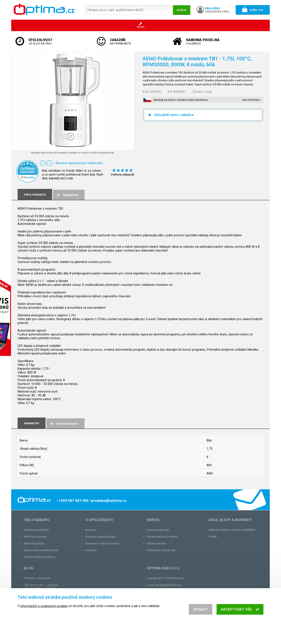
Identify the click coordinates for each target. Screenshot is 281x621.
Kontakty (91, 550)
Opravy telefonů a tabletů (162, 536)
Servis (153, 520)
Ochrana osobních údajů (100, 536)
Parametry (67, 195)
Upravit (200, 611)
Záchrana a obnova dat (161, 550)
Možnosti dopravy (35, 536)
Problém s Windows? (37, 578)
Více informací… (252, 99)
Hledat (181, 10)
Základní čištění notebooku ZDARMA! (231, 529)
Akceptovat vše (240, 611)
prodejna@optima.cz (169, 584)
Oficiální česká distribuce (39, 557)
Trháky (212, 536)
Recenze (90, 529)
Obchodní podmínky (36, 529)
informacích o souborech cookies (44, 607)
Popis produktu (64, 423)
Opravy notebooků (158, 529)
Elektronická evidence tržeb (41, 550)
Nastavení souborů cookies (102, 543)
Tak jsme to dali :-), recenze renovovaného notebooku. (41, 586)
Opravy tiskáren (156, 543)
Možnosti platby (34, 543)
